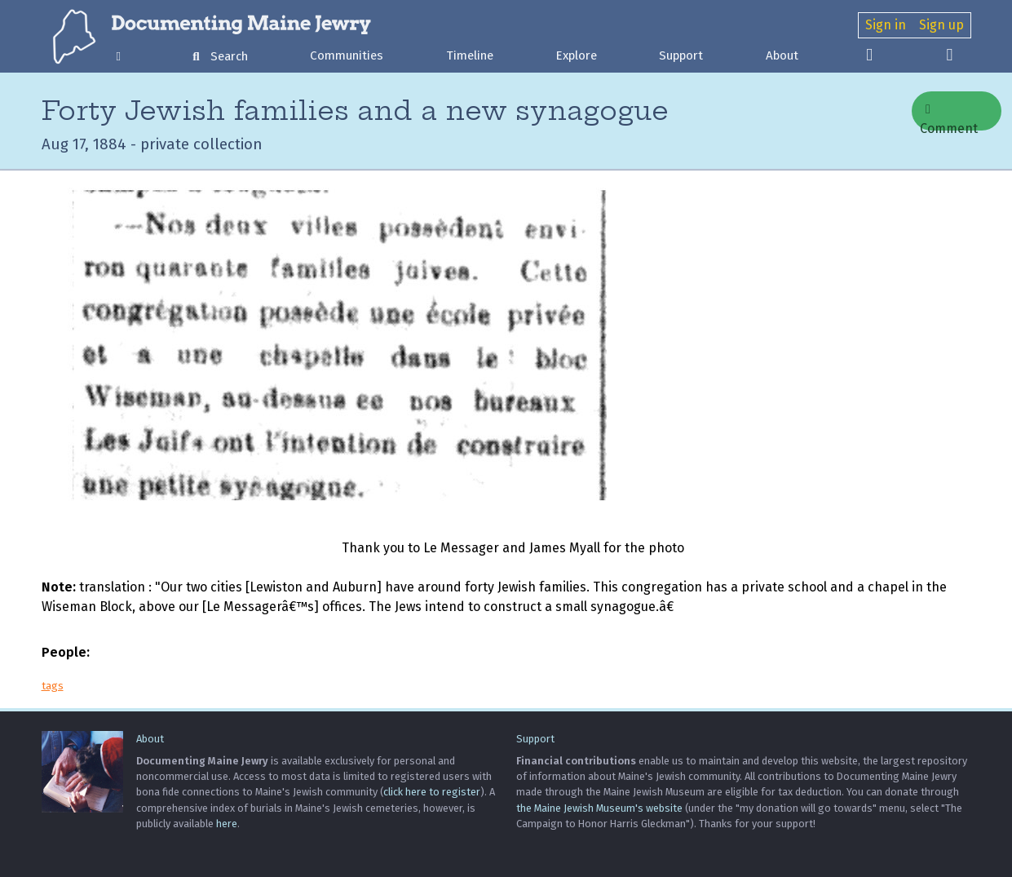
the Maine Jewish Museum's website (599, 808)
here (226, 823)
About (782, 55)
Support (681, 55)
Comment (949, 117)
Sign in (885, 25)
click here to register (431, 792)
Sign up (941, 25)
